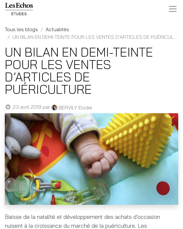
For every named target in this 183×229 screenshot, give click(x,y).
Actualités (57, 29)
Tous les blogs (21, 29)
